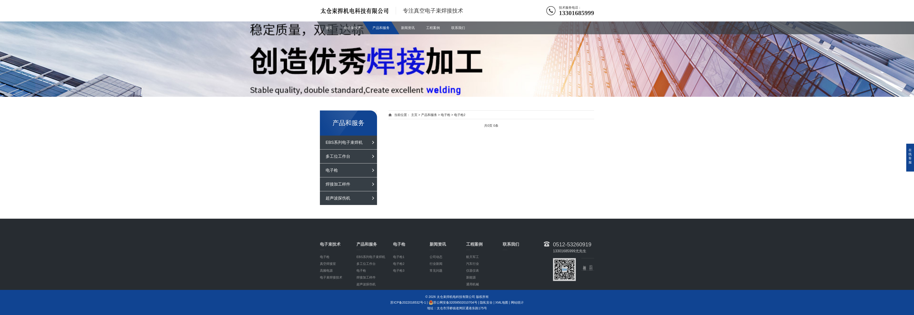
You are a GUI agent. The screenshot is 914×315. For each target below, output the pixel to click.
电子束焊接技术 (331, 299)
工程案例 (433, 28)
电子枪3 (398, 292)
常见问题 (436, 292)
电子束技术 (352, 28)
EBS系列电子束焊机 (344, 142)
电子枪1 (398, 278)
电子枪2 (459, 115)
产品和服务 (381, 28)
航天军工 (472, 278)
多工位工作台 (338, 156)
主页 (414, 115)
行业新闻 (436, 285)
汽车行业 (472, 285)
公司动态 (436, 278)
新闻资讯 (408, 28)
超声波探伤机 (338, 198)
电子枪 (332, 170)
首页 (329, 28)
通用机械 (472, 305)
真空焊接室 (328, 285)
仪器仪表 (472, 292)
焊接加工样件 (338, 184)
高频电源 (326, 292)
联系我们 (458, 28)
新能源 (471, 299)
